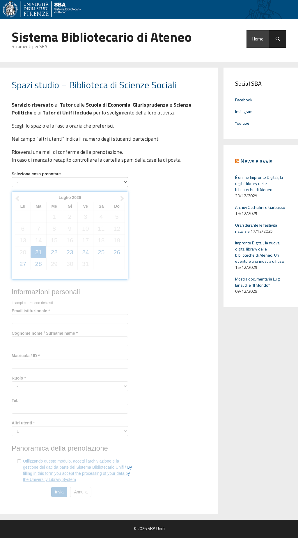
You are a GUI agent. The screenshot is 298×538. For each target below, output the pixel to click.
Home (257, 39)
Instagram (243, 111)
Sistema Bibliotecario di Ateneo (102, 37)
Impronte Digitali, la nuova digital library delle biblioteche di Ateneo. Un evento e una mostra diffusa (259, 252)
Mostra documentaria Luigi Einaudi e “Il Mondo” (258, 282)
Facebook (243, 100)
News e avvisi (257, 160)
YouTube (242, 123)
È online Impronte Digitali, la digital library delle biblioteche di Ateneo (259, 183)
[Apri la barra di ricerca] (277, 39)
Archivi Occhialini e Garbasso (260, 207)
